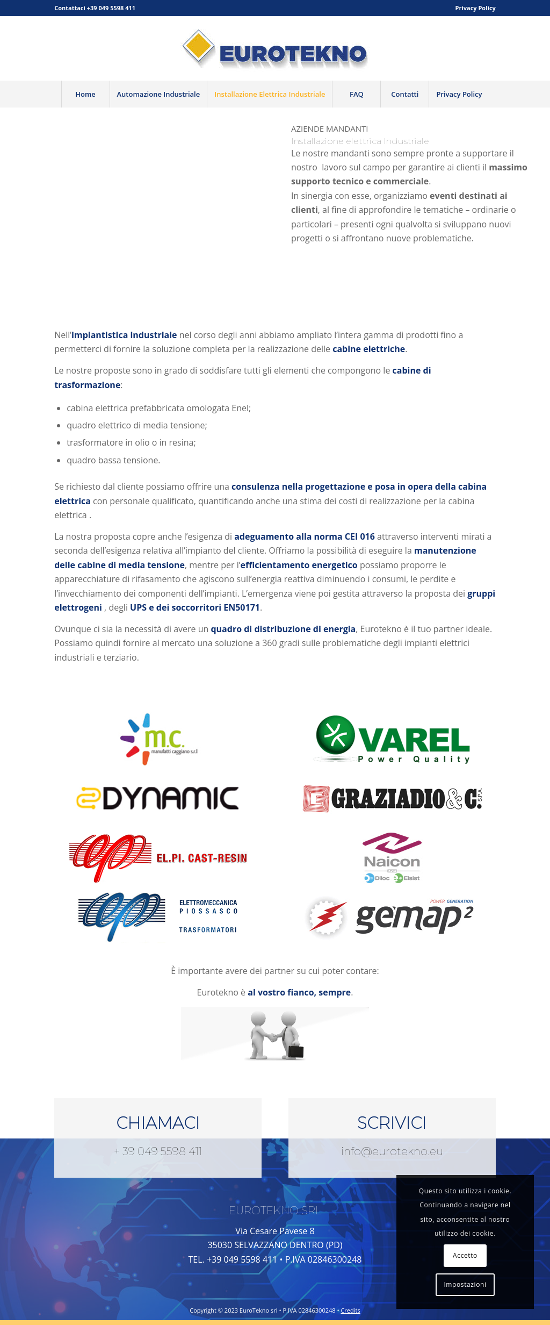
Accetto (465, 1255)
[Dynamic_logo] (158, 798)
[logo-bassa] (275, 48)
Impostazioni (465, 1284)
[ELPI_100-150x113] (158, 916)
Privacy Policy (475, 8)
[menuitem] (473, 8)
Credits (350, 1310)
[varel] (392, 739)
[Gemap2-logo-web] (392, 916)
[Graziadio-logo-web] (392, 798)
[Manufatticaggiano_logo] (158, 739)
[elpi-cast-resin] (158, 857)
